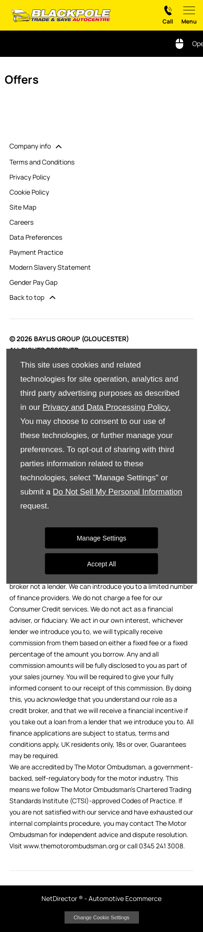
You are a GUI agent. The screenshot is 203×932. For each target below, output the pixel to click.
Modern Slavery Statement (50, 267)
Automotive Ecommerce (125, 898)
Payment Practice (36, 252)
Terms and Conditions (41, 161)
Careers (21, 222)
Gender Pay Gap (33, 282)
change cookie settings (102, 917)
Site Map (22, 207)
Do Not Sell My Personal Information (117, 491)
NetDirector (60, 898)
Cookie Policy (29, 192)
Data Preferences (35, 237)
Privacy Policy (29, 176)
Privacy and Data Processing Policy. (106, 407)
